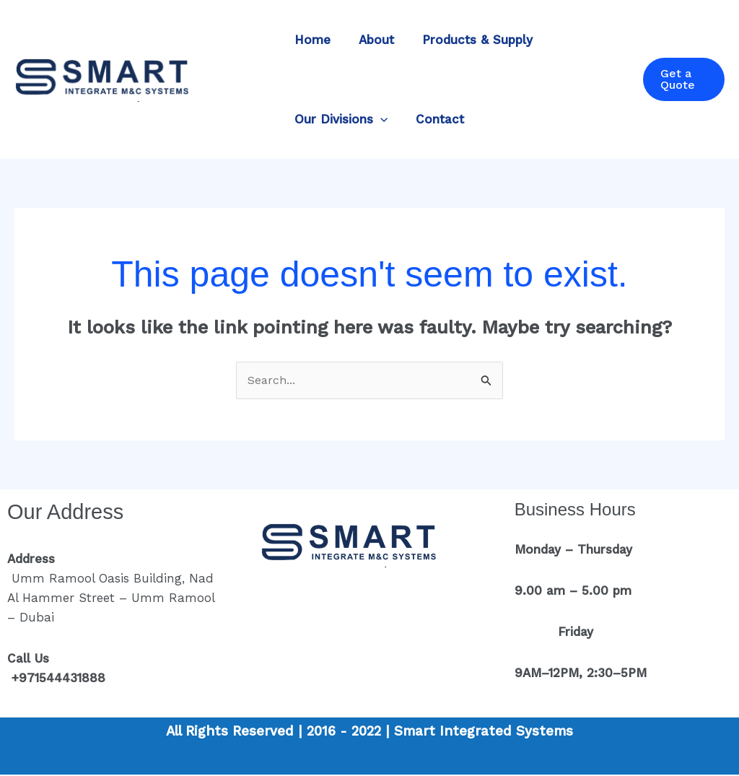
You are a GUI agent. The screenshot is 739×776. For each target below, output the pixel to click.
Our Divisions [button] (338, 119)
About (370, 39)
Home (310, 39)
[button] (378, 119)
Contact (434, 119)
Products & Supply (468, 39)
